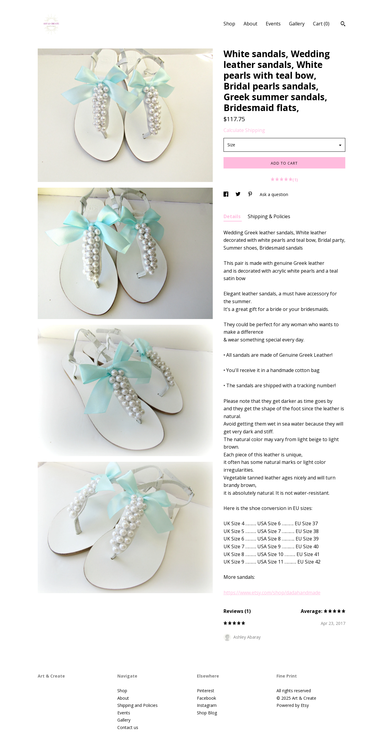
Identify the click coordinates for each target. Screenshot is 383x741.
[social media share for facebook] (227, 194)
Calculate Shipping (244, 130)
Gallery (297, 23)
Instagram (207, 705)
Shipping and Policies (137, 705)
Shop (229, 23)
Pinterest (205, 690)
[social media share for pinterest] (251, 194)
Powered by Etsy (292, 705)
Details (233, 216)
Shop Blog (207, 713)
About (250, 23)
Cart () (321, 23)
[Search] (343, 24)
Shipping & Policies (269, 216)
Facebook (206, 698)
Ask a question (274, 194)
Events (273, 23)
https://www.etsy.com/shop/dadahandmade (272, 592)
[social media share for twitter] (238, 194)
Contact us (127, 727)
